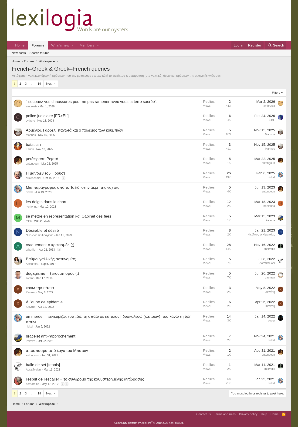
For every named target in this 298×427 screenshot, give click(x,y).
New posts (19, 53)
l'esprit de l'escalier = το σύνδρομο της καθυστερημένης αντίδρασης (85, 379)
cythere (30, 120)
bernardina (32, 384)
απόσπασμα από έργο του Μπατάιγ (57, 350)
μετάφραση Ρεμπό (42, 159)
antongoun (32, 163)
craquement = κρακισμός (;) (50, 245)
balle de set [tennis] (43, 365)
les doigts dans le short (46, 202)
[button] (73, 45)
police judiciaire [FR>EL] (47, 116)
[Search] (275, 45)
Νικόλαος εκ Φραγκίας (39, 235)
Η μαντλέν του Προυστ (45, 173)
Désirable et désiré (42, 230)
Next (49, 83)
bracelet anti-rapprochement (50, 336)
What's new (60, 45)
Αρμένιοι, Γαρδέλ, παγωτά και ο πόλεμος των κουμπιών (74, 130)
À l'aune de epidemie (44, 302)
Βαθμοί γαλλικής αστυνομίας (51, 259)
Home (19, 45)
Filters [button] (276, 92)
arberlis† (31, 249)
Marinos (31, 135)
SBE (272, 120)
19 (39, 83)
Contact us (203, 414)
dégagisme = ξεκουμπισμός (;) (52, 273)
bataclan (33, 144)
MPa (29, 220)
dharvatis (269, 249)
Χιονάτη (31, 292)
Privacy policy (248, 414)
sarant (30, 278)
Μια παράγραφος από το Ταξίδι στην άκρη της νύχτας (72, 187)
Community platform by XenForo (149, 422)
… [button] (32, 83)
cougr (271, 320)
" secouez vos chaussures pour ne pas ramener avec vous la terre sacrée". (91, 101)
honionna (31, 206)
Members (87, 45)
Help (264, 414)
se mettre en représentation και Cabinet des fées (68, 216)
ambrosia (31, 106)
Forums (37, 45)
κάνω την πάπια (40, 288)
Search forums (39, 53)
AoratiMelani (267, 263)
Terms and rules (225, 414)
